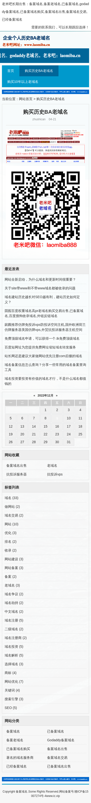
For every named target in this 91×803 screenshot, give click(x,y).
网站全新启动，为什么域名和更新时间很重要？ (40, 279)
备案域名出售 (16, 465)
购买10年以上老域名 (22, 82)
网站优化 (14, 681)
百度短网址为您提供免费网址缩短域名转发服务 (40, 347)
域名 (11, 498)
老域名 (52, 465)
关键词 (12, 690)
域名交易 (14, 515)
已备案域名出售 (59, 766)
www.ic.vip (53, 796)
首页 (10, 71)
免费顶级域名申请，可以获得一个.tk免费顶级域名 (42, 338)
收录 (11, 550)
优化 (11, 533)
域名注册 (14, 620)
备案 (11, 577)
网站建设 (14, 559)
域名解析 (14, 655)
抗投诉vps (55, 474)
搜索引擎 (14, 699)
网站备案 (14, 568)
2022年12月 (45, 395)
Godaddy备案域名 (60, 740)
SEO (11, 708)
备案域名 (13, 731)
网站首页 (26, 99)
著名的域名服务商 (19, 758)
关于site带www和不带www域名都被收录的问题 (40, 288)
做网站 (12, 507)
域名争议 (14, 594)
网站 (11, 524)
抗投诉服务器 (16, 474)
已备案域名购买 (18, 749)
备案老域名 (14, 740)
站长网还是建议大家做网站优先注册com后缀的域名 (43, 356)
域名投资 (14, 646)
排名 (11, 542)
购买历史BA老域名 (39, 71)
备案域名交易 (57, 758)
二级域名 (14, 629)
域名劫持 (14, 603)
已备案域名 (55, 731)
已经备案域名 (16, 766)
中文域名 (14, 611)
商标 (11, 673)
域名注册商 (16, 638)
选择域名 (14, 664)
